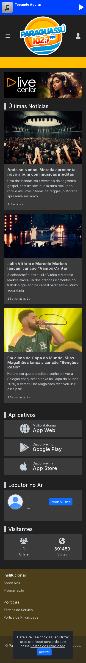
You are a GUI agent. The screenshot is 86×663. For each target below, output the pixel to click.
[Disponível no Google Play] (43, 447)
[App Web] (43, 428)
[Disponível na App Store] (43, 466)
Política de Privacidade (21, 617)
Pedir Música (60, 502)
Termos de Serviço (18, 610)
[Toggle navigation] (8, 36)
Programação (14, 590)
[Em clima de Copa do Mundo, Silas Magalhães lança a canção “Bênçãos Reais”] (43, 355)
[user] (78, 36)
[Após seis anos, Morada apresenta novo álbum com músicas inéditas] (43, 160)
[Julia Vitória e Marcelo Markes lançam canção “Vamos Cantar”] (43, 259)
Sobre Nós (12, 583)
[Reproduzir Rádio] (81, 7)
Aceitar (44, 652)
